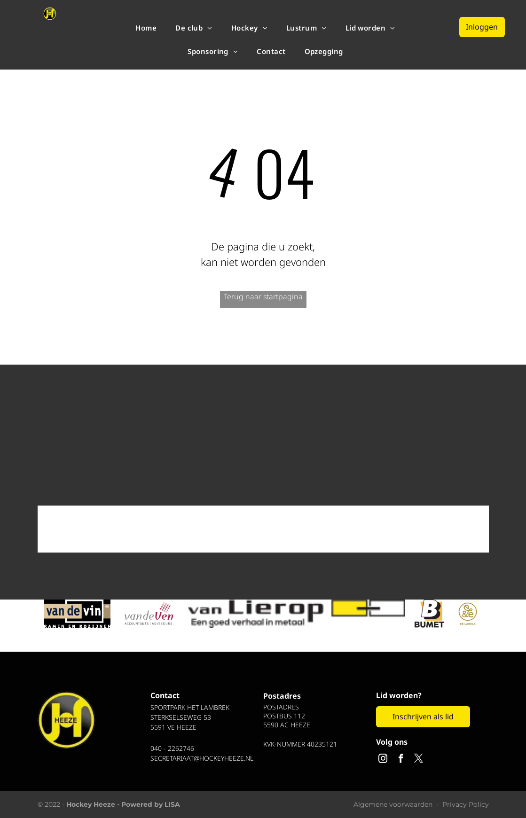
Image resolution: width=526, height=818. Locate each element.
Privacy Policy (465, 804)
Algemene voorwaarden (392, 804)
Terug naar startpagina (263, 296)
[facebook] (401, 760)
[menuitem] (146, 27)
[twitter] (418, 760)
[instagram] (383, 760)
